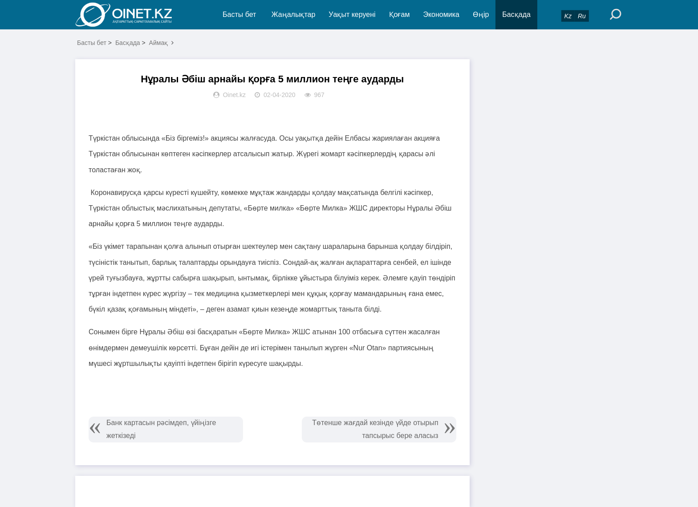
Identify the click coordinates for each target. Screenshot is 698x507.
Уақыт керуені (352, 14)
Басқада (516, 14)
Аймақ (158, 42)
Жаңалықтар (294, 14)
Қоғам (399, 14)
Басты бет (239, 14)
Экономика (441, 14)
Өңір (481, 14)
